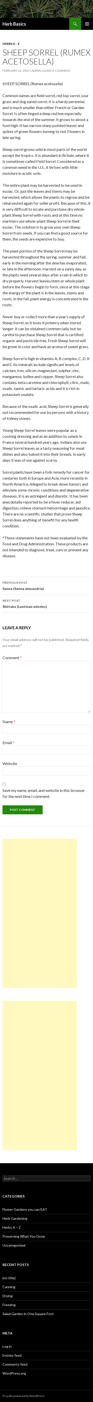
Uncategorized (13, 1245)
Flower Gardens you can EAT (24, 1209)
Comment (12, 657)
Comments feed (15, 1364)
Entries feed (12, 1355)
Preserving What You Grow (23, 1236)
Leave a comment (56, 70)
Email (8, 742)
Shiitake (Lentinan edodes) (46, 603)
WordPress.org (14, 1373)
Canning (8, 1287)
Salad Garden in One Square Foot (28, 1314)
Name (8, 721)
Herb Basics (14, 24)
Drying (7, 1296)
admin (36, 70)
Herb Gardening (14, 1218)
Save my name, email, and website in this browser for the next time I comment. (43, 793)
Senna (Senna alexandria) (46, 585)
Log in (7, 1346)
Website (9, 763)
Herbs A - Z (11, 44)
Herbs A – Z (11, 1227)
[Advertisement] (39, 913)
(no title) (9, 1278)
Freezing (9, 1305)
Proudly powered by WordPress (23, 1396)
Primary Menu (87, 24)
